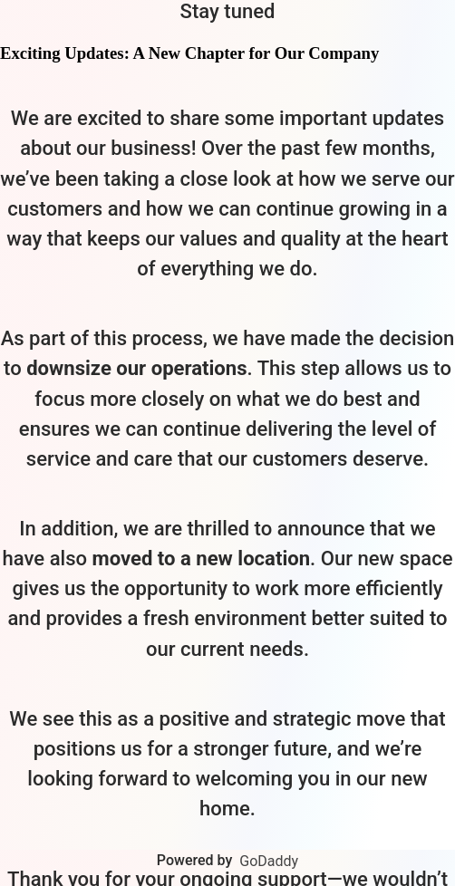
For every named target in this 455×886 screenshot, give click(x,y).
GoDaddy (268, 861)
